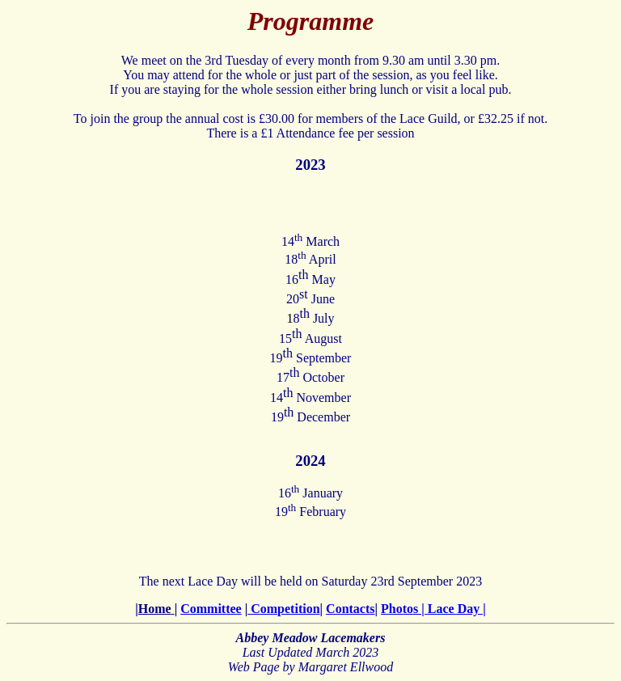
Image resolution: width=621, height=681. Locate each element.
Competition (283, 608)
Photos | (404, 608)
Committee (211, 608)
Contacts (350, 608)
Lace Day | (457, 608)
